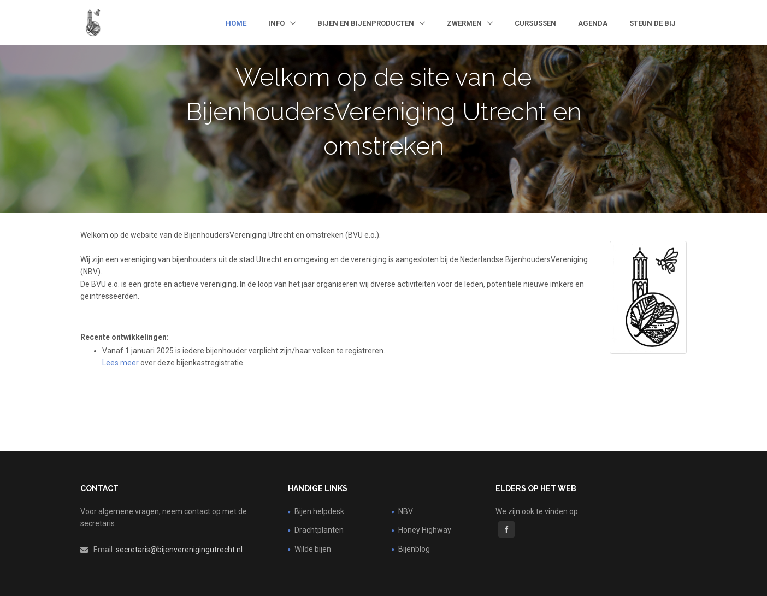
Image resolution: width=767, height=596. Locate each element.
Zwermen (465, 23)
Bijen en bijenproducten (366, 23)
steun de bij (652, 23)
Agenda (592, 23)
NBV (405, 511)
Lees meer (120, 362)
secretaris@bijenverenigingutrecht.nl (179, 549)
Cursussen (535, 23)
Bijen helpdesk (319, 511)
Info (277, 23)
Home (236, 23)
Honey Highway (424, 530)
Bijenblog (414, 549)
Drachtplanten (319, 530)
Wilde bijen (312, 549)
